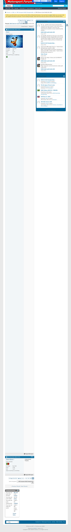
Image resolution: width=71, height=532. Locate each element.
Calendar (16, 8)
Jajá (46, 92)
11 (19, 22)
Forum (9, 6)
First (29, 20)
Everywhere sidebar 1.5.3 (51, 110)
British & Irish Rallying (51, 82)
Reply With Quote (28, 454)
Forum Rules (14, 514)
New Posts (8, 8)
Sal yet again (47, 81)
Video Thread (44, 54)
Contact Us (38, 521)
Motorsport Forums (46, 521)
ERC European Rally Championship (25, 12)
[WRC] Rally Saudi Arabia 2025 (48, 32)
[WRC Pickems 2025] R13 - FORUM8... (49, 90)
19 (21, 22)
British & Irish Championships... (48, 43)
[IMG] (15, 499)
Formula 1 (51, 88)
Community (22, 8)
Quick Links (37, 8)
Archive (53, 521)
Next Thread (24, 486)
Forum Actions (30, 8)
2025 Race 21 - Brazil (45, 96)
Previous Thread (16, 486)
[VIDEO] (16, 503)
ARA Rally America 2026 (46, 101)
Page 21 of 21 (22, 20)
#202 (32, 456)
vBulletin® (35, 528)
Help (55, 1)
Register (62, 1)
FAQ (12, 8)
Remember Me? (38, 3)
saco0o (46, 103)
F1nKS (46, 98)
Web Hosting (59, 521)
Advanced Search (62, 8)
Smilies (15, 495)
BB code (16, 492)
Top (32, 482)
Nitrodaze (47, 86)
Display (30, 26)
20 (24, 22)
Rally (13, 12)
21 (26, 22)
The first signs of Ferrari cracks (48, 85)
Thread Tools (24, 26)
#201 (32, 29)
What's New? (17, 6)
